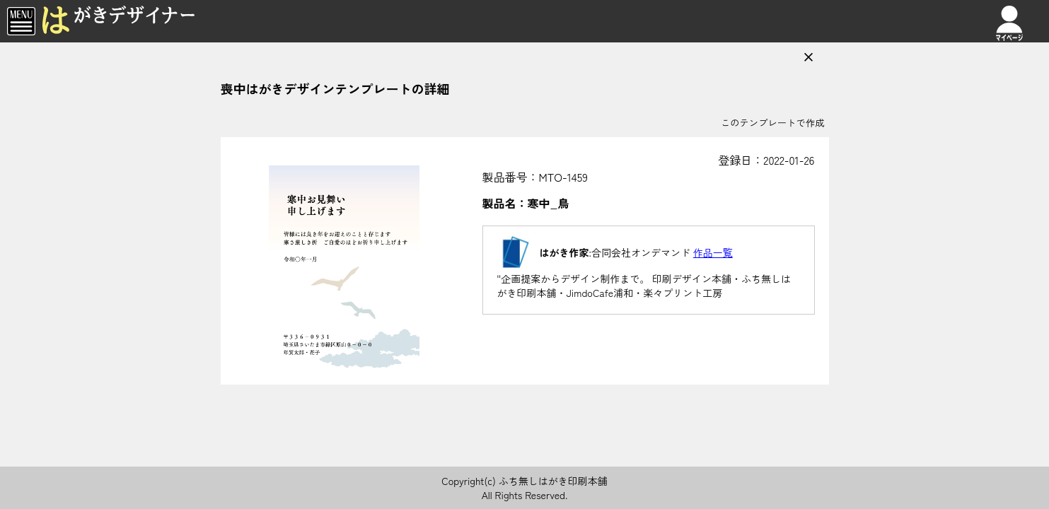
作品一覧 (713, 252)
